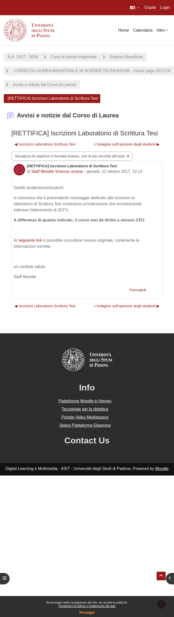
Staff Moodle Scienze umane (57, 171)
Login (165, 7)
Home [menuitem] (123, 30)
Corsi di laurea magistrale (73, 57)
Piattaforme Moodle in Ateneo (85, 401)
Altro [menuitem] (161, 30)
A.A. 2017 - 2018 (23, 57)
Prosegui (87, 612)
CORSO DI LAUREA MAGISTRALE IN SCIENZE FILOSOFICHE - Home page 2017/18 (91, 71)
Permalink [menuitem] (138, 290)
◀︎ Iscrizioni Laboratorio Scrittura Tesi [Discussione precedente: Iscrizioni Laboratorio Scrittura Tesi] (45, 144)
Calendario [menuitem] (143, 30)
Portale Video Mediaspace (85, 417)
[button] (134, 7)
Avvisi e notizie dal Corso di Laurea (44, 85)
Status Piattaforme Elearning (85, 425)
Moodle (161, 468)
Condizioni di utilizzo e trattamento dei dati (87, 606)
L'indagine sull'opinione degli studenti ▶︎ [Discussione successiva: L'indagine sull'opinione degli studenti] (127, 144)
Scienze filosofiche (126, 57)
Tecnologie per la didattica (85, 409)
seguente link (30, 240)
